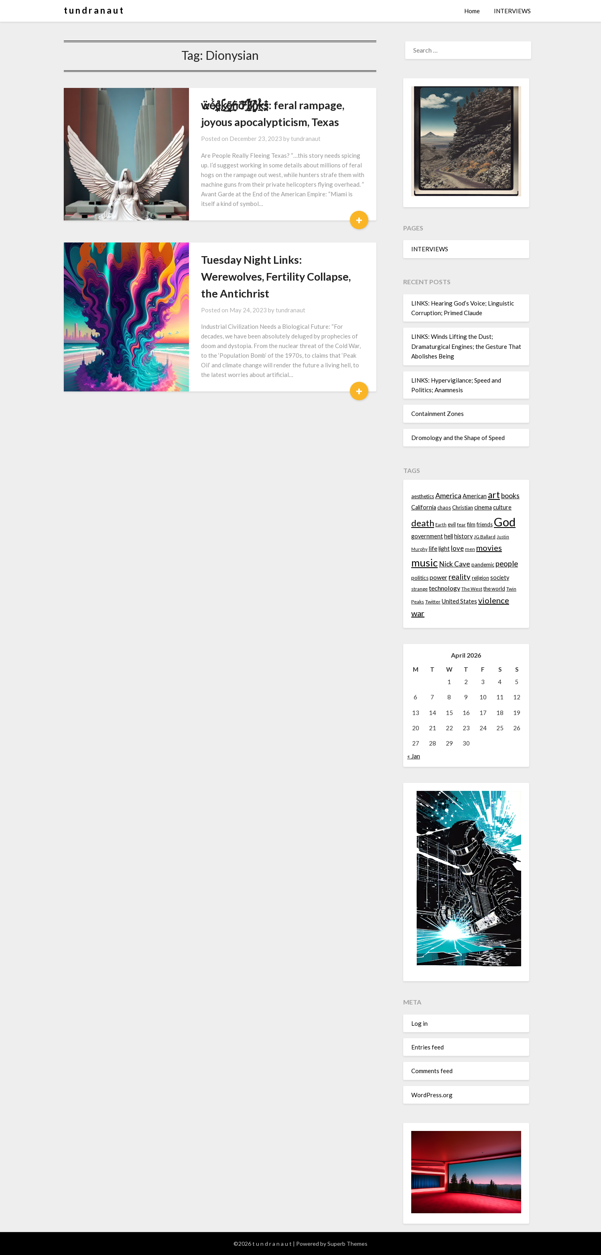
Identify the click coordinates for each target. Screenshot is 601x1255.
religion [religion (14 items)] (480, 578)
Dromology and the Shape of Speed (458, 437)
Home (472, 10)
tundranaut (306, 138)
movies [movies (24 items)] (489, 547)
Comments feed (432, 1070)
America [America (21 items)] (448, 495)
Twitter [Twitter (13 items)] (433, 602)
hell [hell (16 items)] (448, 536)
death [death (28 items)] (422, 522)
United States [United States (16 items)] (459, 601)
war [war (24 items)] (417, 613)
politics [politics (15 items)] (419, 578)
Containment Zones (437, 413)
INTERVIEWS (512, 10)
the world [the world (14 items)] (494, 588)
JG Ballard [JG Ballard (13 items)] (484, 537)
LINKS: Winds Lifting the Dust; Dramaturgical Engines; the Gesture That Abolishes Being (466, 346)
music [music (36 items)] (424, 562)
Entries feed (427, 1047)
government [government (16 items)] (427, 536)
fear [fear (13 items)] (461, 525)
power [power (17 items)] (438, 577)
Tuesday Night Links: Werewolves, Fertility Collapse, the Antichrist (276, 276)
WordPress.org (432, 1094)
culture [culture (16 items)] (502, 507)
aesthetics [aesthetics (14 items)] (422, 496)
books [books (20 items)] (510, 495)
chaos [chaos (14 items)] (444, 507)
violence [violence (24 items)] (493, 600)
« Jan (413, 756)
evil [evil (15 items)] (452, 524)
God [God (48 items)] (505, 522)
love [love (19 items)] (457, 548)
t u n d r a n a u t (93, 10)
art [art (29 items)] (494, 494)
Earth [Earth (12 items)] (441, 524)
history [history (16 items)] (463, 536)
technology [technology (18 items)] (444, 588)
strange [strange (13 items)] (419, 589)
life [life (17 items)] (432, 548)
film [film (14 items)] (471, 524)
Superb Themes (347, 1243)
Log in (419, 1023)
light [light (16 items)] (444, 548)
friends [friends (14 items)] (485, 524)
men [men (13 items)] (470, 549)
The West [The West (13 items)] (471, 589)
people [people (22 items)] (506, 563)
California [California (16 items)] (423, 507)
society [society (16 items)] (499, 577)
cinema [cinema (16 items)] (483, 507)
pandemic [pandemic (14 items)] (482, 564)
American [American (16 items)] (475, 496)
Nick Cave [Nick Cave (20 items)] (454, 564)
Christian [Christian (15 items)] (462, 507)
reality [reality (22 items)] (460, 576)
